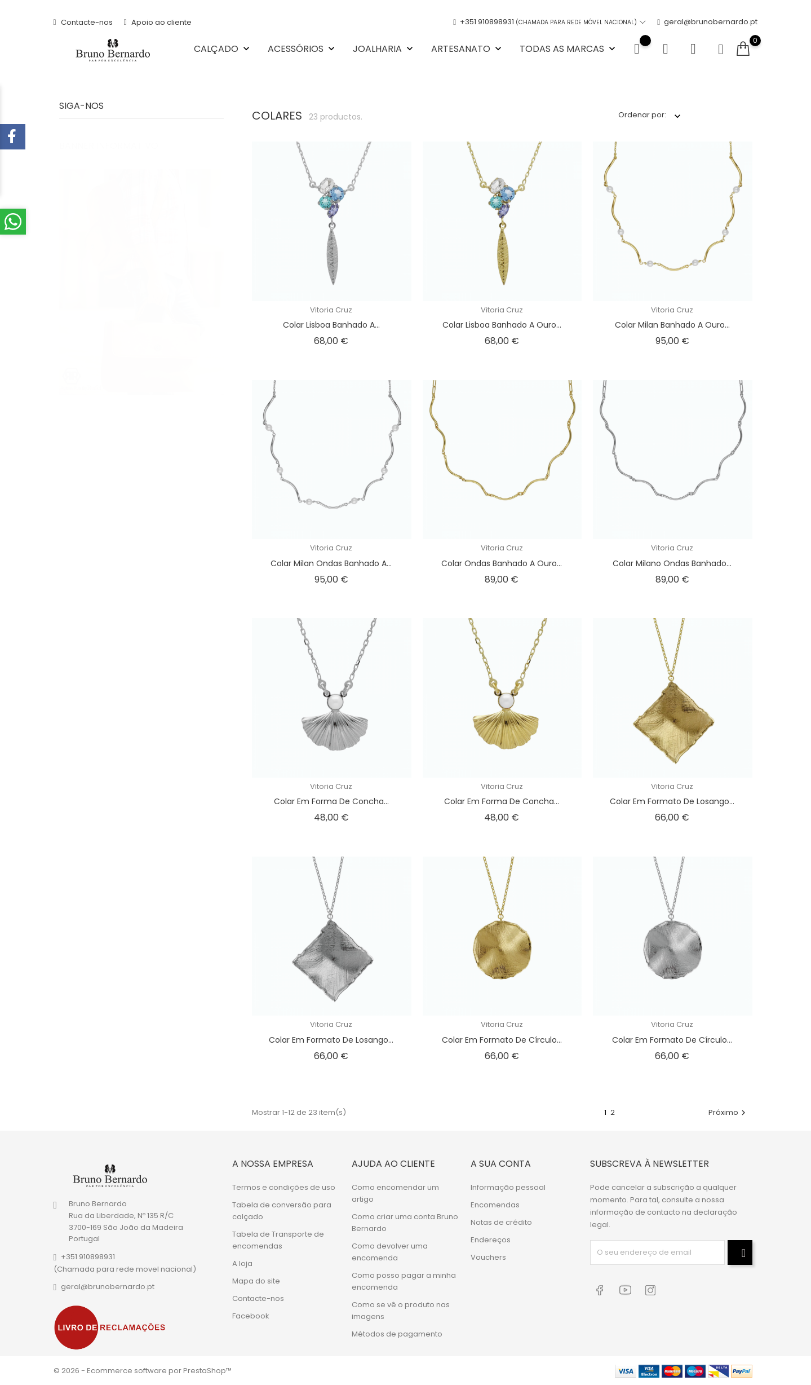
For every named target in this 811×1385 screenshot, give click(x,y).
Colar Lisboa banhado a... (331, 324)
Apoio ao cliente (158, 22)
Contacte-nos (83, 22)
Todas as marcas (569, 48)
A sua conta (501, 1163)
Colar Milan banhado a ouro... (672, 324)
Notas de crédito (501, 1221)
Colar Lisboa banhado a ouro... (501, 324)
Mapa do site (256, 1280)
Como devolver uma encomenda (390, 1251)
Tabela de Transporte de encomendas (278, 1239)
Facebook (250, 1315)
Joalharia (384, 48)
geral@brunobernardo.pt (707, 22)
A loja (242, 1263)
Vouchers (488, 1256)
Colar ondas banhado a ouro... (501, 563)
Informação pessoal (508, 1186)
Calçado (223, 48)
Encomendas (495, 1204)
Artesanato (467, 48)
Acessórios (302, 48)
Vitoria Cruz (331, 310)
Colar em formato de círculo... (502, 1040)
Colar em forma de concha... (331, 801)
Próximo (728, 1112)
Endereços (491, 1239)
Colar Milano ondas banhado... (672, 563)
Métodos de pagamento (397, 1333)
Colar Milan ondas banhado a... (331, 563)
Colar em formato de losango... (672, 801)
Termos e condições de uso (283, 1186)
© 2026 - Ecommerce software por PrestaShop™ (143, 1370)
